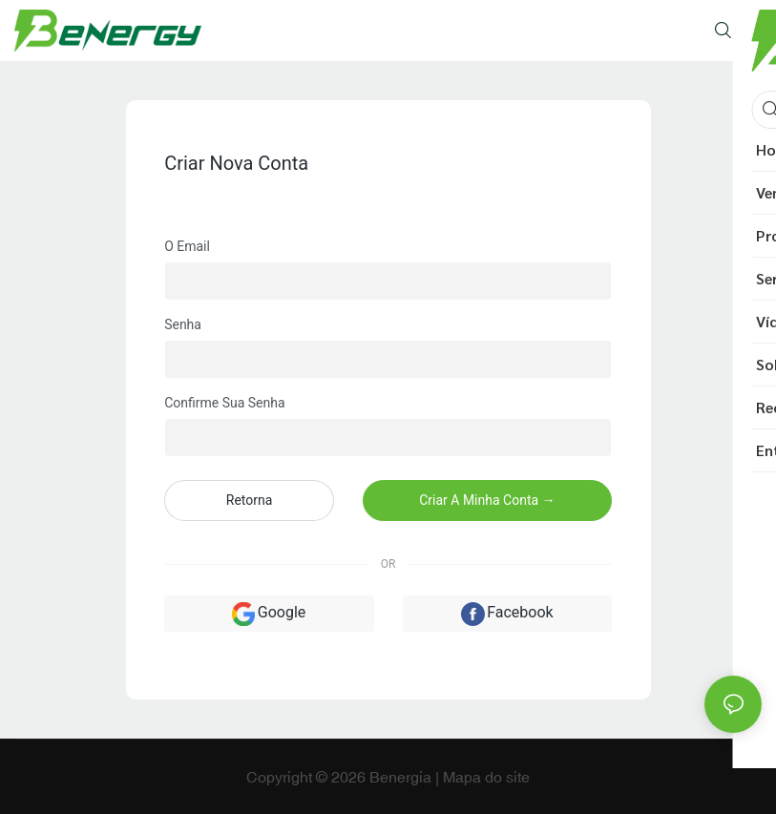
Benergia (402, 776)
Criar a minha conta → (487, 500)
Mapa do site (486, 776)
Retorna (249, 500)
